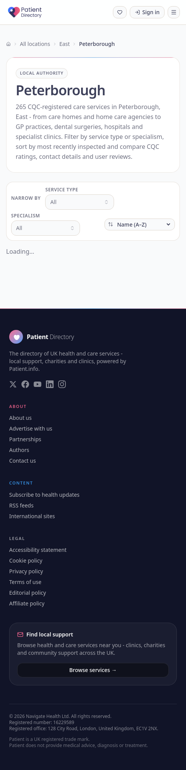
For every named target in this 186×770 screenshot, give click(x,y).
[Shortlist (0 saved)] (120, 12)
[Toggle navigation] (174, 12)
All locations (35, 43)
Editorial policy (27, 592)
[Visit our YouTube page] (37, 384)
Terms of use (25, 582)
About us (20, 417)
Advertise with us (30, 428)
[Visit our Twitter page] (13, 384)
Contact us (22, 460)
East (64, 43)
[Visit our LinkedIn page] (50, 384)
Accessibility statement (38, 549)
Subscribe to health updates (44, 494)
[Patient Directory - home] (31, 12)
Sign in (147, 12)
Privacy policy (26, 571)
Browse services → (93, 670)
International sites (32, 516)
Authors (19, 450)
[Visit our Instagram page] (62, 384)
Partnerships (25, 439)
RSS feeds (21, 505)
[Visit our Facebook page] (25, 384)
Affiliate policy (26, 603)
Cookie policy (25, 560)
